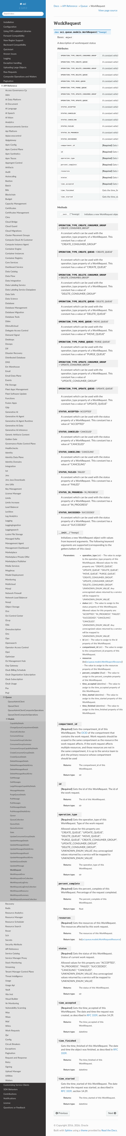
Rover (8, 931)
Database (9, 303)
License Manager (13, 493)
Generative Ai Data (14, 426)
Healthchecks (11, 448)
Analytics (9, 122)
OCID (84, 733)
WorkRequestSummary (19, 895)
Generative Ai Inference (16, 430)
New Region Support (13, 40)
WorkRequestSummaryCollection (23, 899)
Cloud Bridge (11, 222)
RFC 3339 (92, 1015)
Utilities (9, 1076)
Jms (7, 475)
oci (24, 4)
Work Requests (12, 1030)
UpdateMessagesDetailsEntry (21, 849)
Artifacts (9, 167)
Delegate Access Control (16, 330)
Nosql (8, 602)
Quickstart (8, 49)
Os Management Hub (15, 661)
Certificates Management (17, 213)
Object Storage (12, 607)
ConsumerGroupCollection (21, 740)
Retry (7, 1062)
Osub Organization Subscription (20, 675)
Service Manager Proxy (16, 958)
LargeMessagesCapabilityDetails (23, 786)
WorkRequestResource (19, 891)
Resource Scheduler (14, 922)
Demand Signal (12, 335)
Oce (7, 611)
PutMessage (15, 799)
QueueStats (15, 824)
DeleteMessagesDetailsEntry (21, 765)
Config (8, 1039)
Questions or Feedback (14, 1107)
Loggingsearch (11, 530)
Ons (7, 634)
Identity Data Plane (14, 457)
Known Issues (10, 54)
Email (7, 371)
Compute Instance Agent (17, 244)
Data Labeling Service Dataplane (20, 290)
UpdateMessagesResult (19, 853)
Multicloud (10, 584)
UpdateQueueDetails (18, 862)
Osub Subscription (14, 679)
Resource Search (13, 926)
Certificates (10, 208)
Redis (7, 908)
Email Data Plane (13, 376)
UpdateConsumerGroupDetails (22, 836)
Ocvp (7, 620)
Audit (7, 172)
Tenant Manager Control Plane (19, 972)
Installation (9, 22)
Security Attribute (13, 944)
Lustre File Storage (14, 534)
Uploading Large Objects (15, 67)
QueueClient (13, 706)
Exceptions (10, 1049)
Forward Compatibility (14, 36)
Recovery (9, 904)
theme (84, 1130)
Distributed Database (15, 358)
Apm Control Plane (14, 149)
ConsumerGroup (16, 736)
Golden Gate (11, 439)
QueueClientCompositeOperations (23, 715)
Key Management (13, 489)
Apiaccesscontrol (13, 136)
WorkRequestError (17, 874)
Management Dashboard (17, 548)
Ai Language (11, 108)
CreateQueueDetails (18, 757)
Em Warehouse (12, 367)
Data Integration (13, 281)
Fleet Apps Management (16, 389)
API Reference (9, 86)
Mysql (8, 588)
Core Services (11, 262)
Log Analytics (11, 516)
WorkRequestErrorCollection (21, 878)
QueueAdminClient (16, 702)
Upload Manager (13, 1071)
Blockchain (10, 195)
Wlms (8, 1026)
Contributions (10, 1094)
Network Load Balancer (16, 598)
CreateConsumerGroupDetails (22, 753)
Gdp (7, 407)
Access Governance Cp (16, 90)
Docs (56, 6)
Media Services (12, 566)
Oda (7, 625)
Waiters (9, 1080)
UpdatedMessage (17, 866)
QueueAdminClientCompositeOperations (26, 710)
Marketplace (11, 552)
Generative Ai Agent (14, 416)
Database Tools (12, 317)
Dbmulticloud (11, 326)
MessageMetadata (17, 790)
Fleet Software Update (16, 394)
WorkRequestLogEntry (19, 882)
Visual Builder (11, 999)
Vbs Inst (9, 994)
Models (10, 719)
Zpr (7, 1035)
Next (112, 1113)
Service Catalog (12, 953)
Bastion (9, 181)
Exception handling (13, 63)
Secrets (8, 940)
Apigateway (10, 140)
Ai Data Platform (13, 99)
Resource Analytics (14, 913)
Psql (7, 693)
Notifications (10, 1098)
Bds (7, 190)
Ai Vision (9, 117)
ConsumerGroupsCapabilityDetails (24, 748)
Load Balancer (11, 507)
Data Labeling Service (15, 285)
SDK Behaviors (11, 1089)
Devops (9, 344)
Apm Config (10, 145)
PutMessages (15, 803)
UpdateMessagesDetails (19, 845)
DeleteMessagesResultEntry (21, 774)
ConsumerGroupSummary (20, 744)
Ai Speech (10, 113)
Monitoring (10, 579)
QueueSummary (16, 828)
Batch (8, 186)
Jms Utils (9, 484)
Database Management (16, 308)
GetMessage (15, 778)
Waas (8, 1017)
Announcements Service (16, 127)
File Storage (10, 385)
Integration (10, 466)
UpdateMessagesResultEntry (21, 857)
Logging (7, 58)
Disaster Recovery (13, 353)
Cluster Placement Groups (17, 235)
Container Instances (14, 253)
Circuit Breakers (12, 1044)
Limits (8, 498)
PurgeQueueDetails (18, 795)
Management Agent (14, 543)
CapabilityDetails (17, 723)
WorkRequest (15, 870)
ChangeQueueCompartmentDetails (24, 727)
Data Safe (10, 294)
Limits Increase (12, 502)
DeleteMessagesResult (19, 769)
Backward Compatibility (15, 45)
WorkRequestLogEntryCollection (23, 887)
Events (8, 380)
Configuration (10, 27)
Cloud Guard (11, 226)
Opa (7, 638)
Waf (7, 1021)
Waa (7, 1012)
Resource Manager (14, 917)
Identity (9, 453)
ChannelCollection (17, 732)
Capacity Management (15, 204)
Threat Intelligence (14, 976)
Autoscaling (10, 176)
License (7, 1103)
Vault (7, 990)
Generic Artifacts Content (17, 435)
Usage (8, 981)
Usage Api (10, 985)
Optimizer (10, 657)
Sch (7, 935)
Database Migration (14, 312)
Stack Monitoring (13, 963)
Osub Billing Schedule (15, 670)
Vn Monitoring (12, 1003)
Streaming (10, 967)
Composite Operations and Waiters (20, 77)
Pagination (8, 81)
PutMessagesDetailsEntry (20, 811)
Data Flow (10, 276)
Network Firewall (13, 593)
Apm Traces (10, 158)
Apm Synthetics (12, 154)
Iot (6, 471)
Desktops (9, 339)
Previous (62, 1113)
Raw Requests (10, 72)
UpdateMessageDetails (19, 841)
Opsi (7, 652)
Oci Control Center (14, 616)
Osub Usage (11, 684)
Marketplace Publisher (15, 561)
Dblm (8, 321)
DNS (7, 362)
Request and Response (16, 1058)
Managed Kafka (12, 539)
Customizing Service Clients (16, 1085)
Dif (6, 348)
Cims (7, 217)
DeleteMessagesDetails (19, 761)
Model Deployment (14, 575)
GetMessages (15, 782)
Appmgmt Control (13, 163)
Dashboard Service (14, 267)
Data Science (11, 299)
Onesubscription (13, 629)
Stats (12, 832)
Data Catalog (11, 271)
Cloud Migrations (13, 231)
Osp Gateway (11, 666)
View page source (107, 10)
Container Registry (14, 258)
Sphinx (68, 1130)
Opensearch (11, 643)
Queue (7, 697)
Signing (8, 1067)
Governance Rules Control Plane (20, 444)
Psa (7, 688)
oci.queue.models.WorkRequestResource (101, 939)
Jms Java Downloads (15, 480)
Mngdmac (10, 570)
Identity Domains (13, 462)
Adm (7, 95)
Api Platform (11, 131)
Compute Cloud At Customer (19, 240)
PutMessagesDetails (18, 807)
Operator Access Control (17, 647)
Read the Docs (109, 1130)
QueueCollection (17, 820)
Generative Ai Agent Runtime (19, 421)
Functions (10, 398)
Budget (8, 199)
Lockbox (9, 512)
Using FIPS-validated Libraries (17, 31)
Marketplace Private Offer (17, 557)
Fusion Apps (11, 403)
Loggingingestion (13, 525)
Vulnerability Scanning (15, 1008)
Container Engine (13, 249)
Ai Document (11, 104)
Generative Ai (11, 412)
